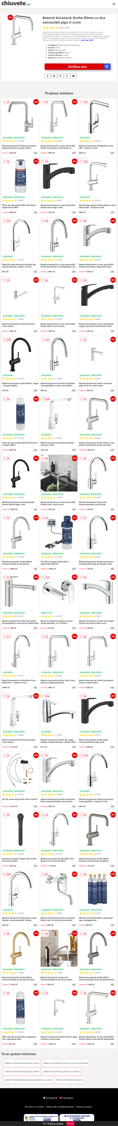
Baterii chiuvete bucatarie (69, 1079)
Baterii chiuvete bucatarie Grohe (22, 1063)
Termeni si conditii (34, 1106)
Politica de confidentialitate (60, 1106)
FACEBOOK (50, 1098)
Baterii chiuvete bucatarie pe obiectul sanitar (28, 1079)
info (35, 152)
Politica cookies (84, 1106)
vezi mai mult (87, 40)
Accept (70, 1123)
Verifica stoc (89, 66)
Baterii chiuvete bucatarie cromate (61, 1071)
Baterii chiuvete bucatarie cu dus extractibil (66, 1063)
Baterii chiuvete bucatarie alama (22, 1071)
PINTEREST (66, 1098)
